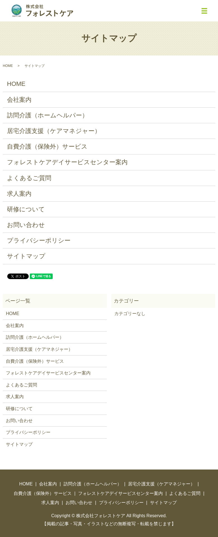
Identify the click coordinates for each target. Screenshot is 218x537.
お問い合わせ (26, 224)
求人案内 (19, 193)
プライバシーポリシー (39, 240)
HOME (8, 66)
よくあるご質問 (29, 178)
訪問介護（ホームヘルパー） (47, 115)
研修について (26, 209)
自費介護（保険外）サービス (47, 146)
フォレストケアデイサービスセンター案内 (67, 162)
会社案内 (19, 99)
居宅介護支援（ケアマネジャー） (54, 130)
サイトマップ (26, 256)
